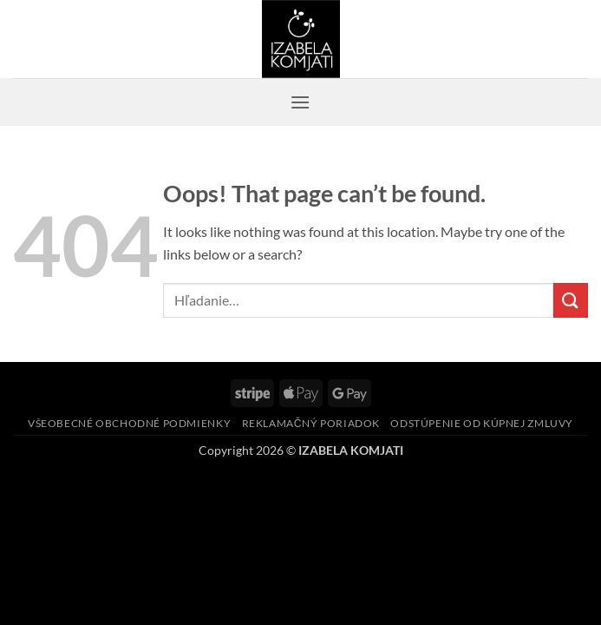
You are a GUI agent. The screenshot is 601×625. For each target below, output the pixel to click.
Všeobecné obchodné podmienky (129, 423)
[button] (300, 102)
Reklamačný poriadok (311, 423)
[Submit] (570, 300)
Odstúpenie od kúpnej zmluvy (481, 423)
